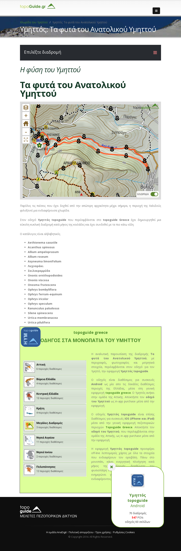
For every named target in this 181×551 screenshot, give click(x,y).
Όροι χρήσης (103, 532)
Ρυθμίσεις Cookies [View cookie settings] (124, 532)
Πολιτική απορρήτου (81, 532)
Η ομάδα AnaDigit (56, 532)
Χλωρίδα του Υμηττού (34, 22)
